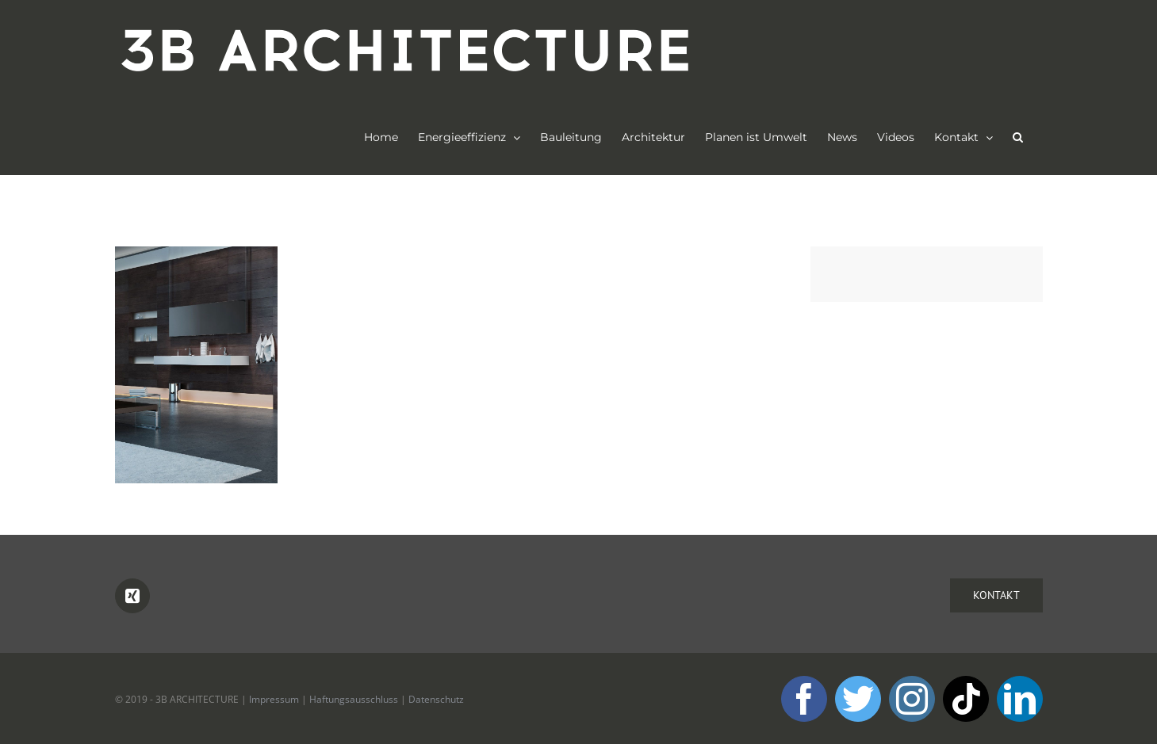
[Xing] (132, 596)
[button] (1018, 137)
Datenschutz (436, 699)
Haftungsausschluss (353, 699)
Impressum (274, 699)
